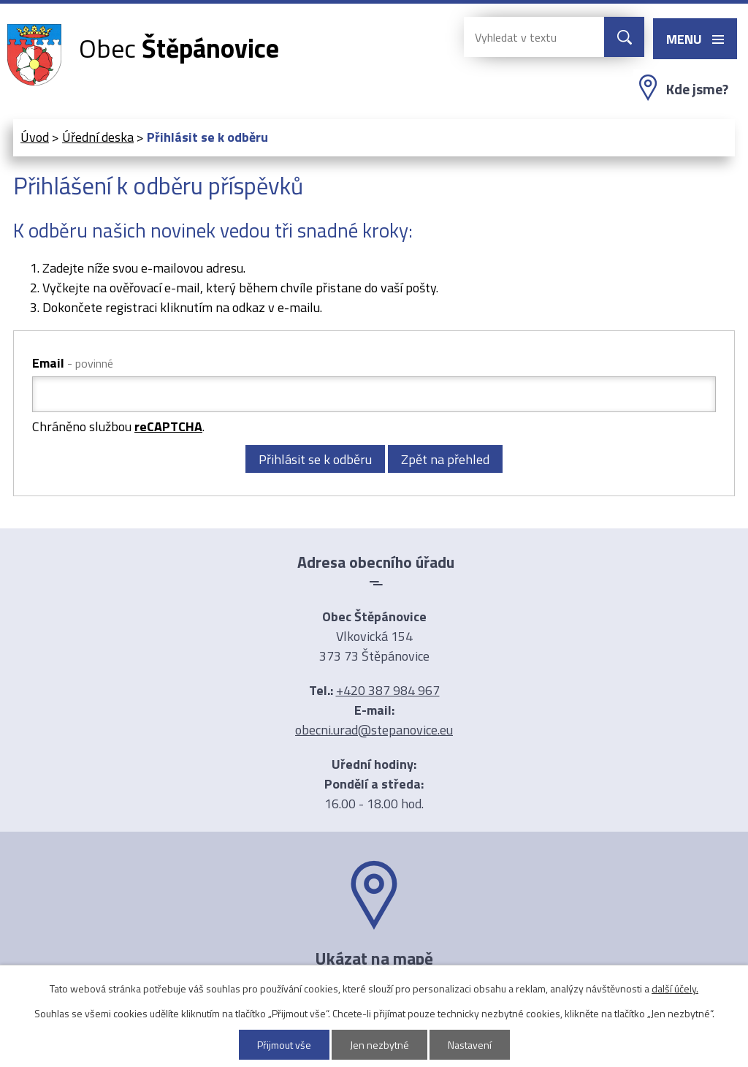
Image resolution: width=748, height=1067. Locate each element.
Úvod (34, 137)
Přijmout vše (284, 1044)
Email (72, 363)
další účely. (675, 988)
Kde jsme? (697, 89)
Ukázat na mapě (374, 958)
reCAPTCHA (168, 426)
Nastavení (470, 1044)
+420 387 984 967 (388, 690)
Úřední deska (98, 137)
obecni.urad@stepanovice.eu (374, 730)
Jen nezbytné (379, 1044)
